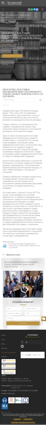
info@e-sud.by (10, 393)
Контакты (4, 348)
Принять (17, 419)
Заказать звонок (33, 337)
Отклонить (28, 419)
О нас (3, 340)
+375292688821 (12, 390)
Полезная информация (8, 352)
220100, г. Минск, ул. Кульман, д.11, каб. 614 (15, 379)
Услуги (3, 335)
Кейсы (3, 344)
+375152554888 (33, 390)
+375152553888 (23, 390)
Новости (4, 356)
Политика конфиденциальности (23, 422)
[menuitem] (7, 9)
